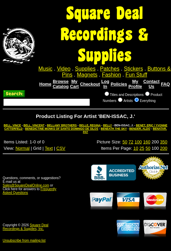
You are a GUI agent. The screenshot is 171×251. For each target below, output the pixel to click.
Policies (119, 84)
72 (130, 141)
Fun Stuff (136, 75)
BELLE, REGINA (90, 125)
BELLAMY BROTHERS (62, 125)
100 (138, 141)
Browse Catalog (61, 84)
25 (141, 148)
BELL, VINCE (12, 125)
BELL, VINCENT (34, 125)
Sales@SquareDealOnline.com (26, 185)
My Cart (74, 84)
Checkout (90, 84)
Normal (22, 148)
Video (64, 69)
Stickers (133, 69)
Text (49, 148)
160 (147, 141)
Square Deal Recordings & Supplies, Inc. (25, 227)
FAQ (165, 84)
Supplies (85, 69)
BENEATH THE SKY (114, 128)
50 (124, 141)
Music (46, 69)
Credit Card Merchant (153, 182)
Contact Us (151, 84)
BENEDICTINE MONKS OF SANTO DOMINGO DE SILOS (61, 128)
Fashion (111, 75)
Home (45, 84)
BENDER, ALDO (139, 128)
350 (163, 141)
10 (135, 148)
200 (163, 148)
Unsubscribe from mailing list (24, 240)
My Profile (135, 84)
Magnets (87, 75)
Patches (109, 69)
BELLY (107, 125)
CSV (60, 148)
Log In (105, 84)
